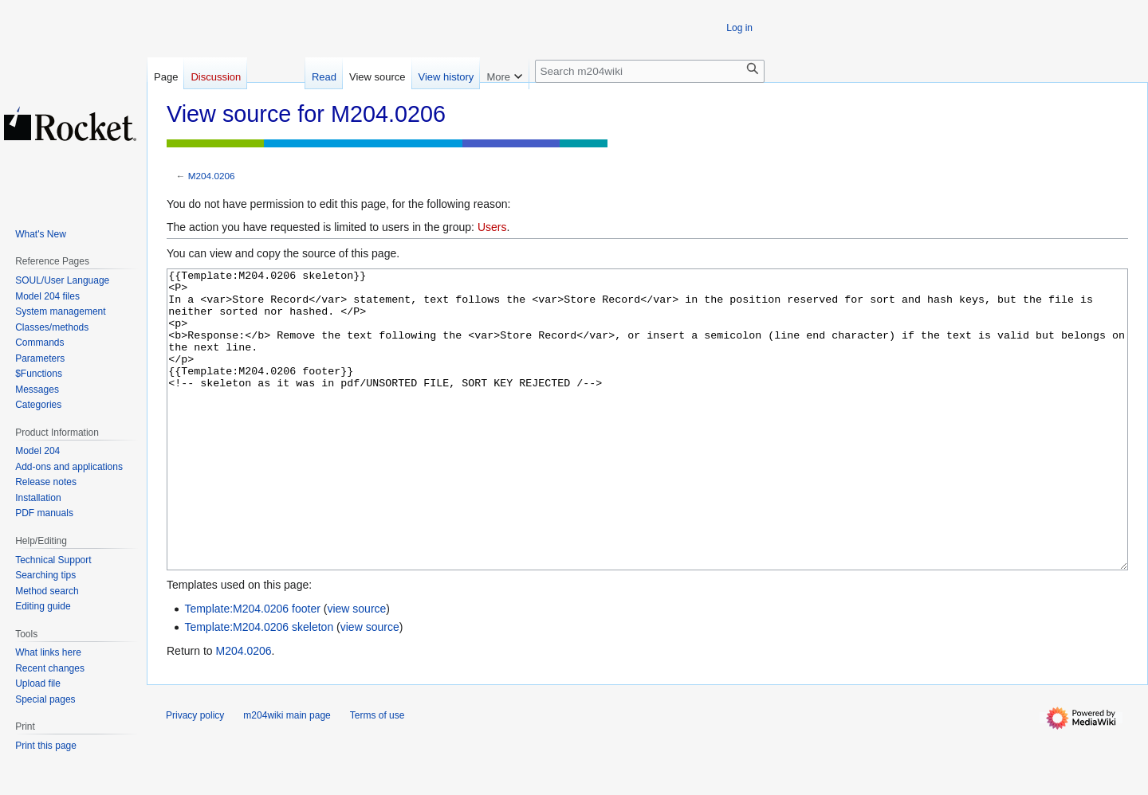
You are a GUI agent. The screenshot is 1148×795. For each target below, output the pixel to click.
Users (492, 227)
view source (356, 668)
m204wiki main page (286, 775)
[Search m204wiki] (650, 71)
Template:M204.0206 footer (252, 668)
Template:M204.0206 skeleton (258, 686)
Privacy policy (195, 775)
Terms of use (377, 775)
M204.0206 (211, 175)
